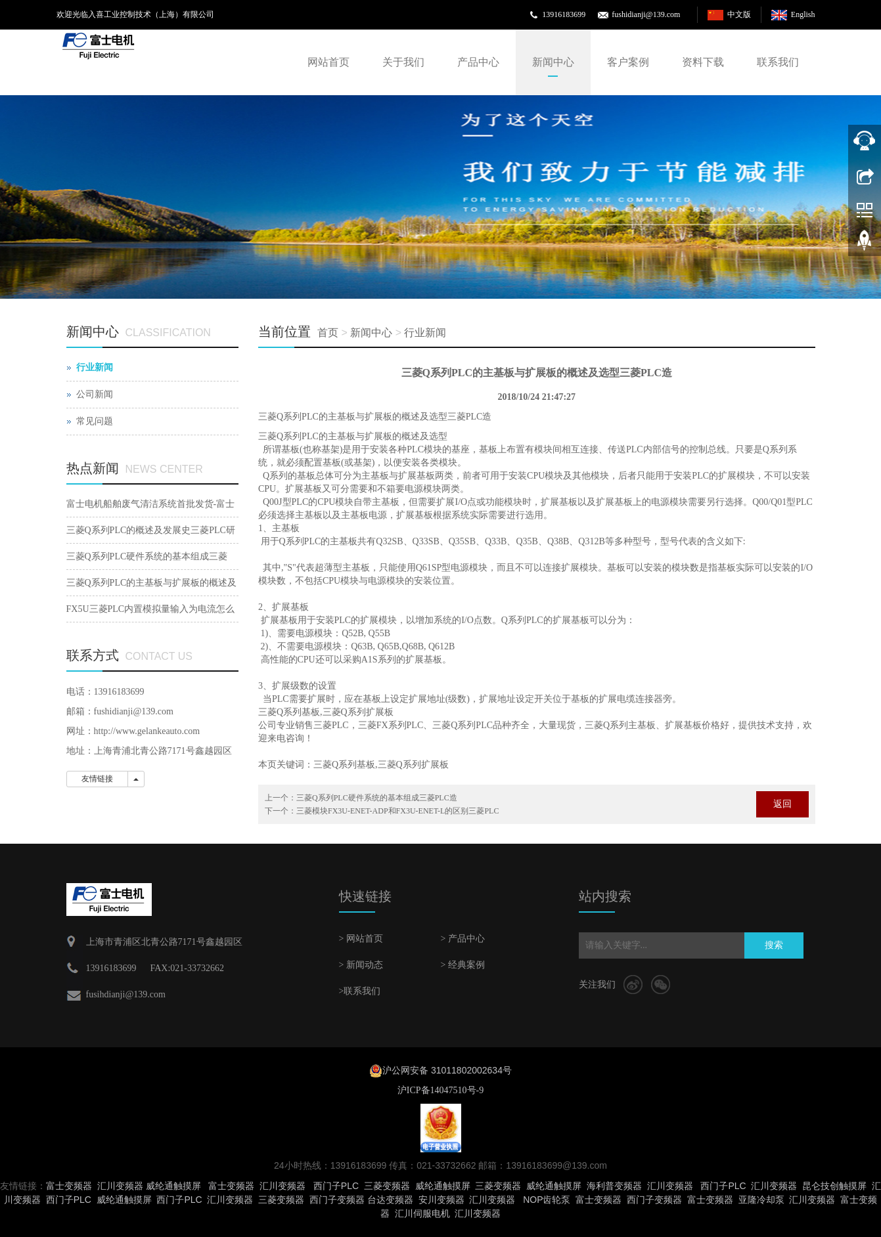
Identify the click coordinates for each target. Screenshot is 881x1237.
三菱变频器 (387, 1186)
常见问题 (94, 421)
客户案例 (628, 62)
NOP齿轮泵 (546, 1199)
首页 (327, 332)
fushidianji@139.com (646, 14)
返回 (782, 804)
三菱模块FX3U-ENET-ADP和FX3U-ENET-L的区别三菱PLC (397, 810)
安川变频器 (441, 1199)
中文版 (739, 14)
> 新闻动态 (361, 965)
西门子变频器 (337, 1199)
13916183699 (563, 14)
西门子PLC (336, 1186)
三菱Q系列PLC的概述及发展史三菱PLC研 (150, 530)
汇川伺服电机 (422, 1213)
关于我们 (403, 62)
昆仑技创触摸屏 (834, 1186)
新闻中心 (553, 62)
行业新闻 (425, 332)
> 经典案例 (463, 965)
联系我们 (778, 62)
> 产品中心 (463, 939)
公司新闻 (94, 394)
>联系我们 (360, 991)
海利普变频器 (614, 1186)
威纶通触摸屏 (173, 1186)
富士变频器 (69, 1186)
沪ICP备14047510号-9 (440, 1090)
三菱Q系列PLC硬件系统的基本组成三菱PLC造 (376, 797)
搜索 (774, 945)
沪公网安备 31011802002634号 (447, 1070)
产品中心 (478, 62)
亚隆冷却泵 (761, 1199)
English (803, 14)
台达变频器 (390, 1199)
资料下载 (703, 62)
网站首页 (328, 62)
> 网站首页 (361, 939)
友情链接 (97, 778)
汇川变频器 (120, 1186)
